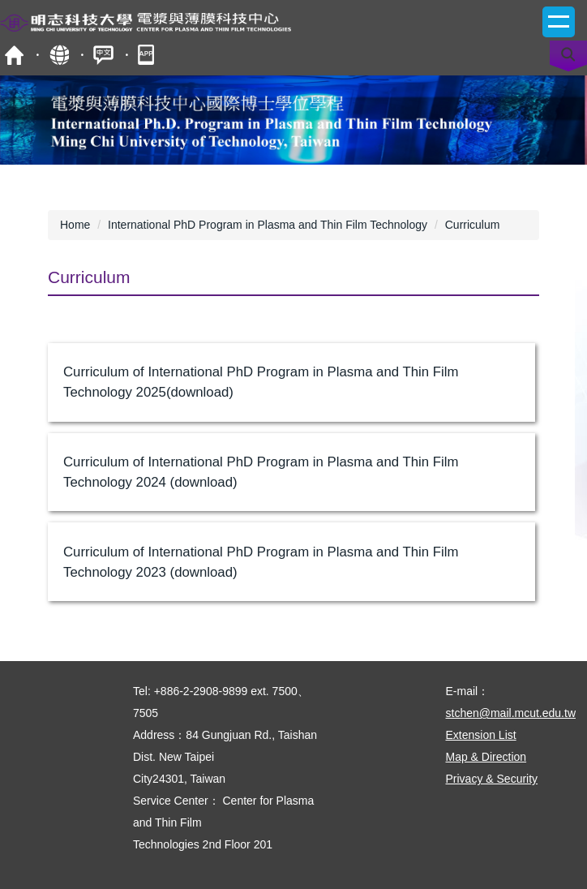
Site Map (59, 55)
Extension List (481, 734)
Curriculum (472, 224)
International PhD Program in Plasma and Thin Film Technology (267, 224)
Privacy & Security (492, 778)
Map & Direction (486, 756)
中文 (103, 55)
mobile (148, 55)
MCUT (14, 55)
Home (75, 224)
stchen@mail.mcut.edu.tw (511, 712)
